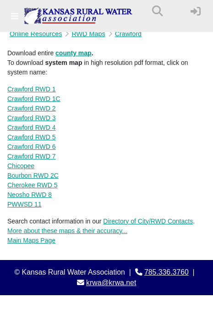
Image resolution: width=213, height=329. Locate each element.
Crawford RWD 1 (31, 89)
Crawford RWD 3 (31, 118)
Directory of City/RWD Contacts (148, 221)
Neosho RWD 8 (29, 194)
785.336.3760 (166, 272)
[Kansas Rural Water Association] (78, 16)
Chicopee (20, 166)
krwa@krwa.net (111, 283)
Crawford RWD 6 (31, 146)
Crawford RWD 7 (31, 156)
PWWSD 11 (24, 204)
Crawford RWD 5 (31, 137)
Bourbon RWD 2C (33, 175)
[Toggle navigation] (14, 16)
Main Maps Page (31, 240)
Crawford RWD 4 (31, 127)
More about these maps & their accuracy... (67, 230)
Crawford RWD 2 (31, 108)
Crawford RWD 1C (33, 98)
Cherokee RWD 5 (32, 185)
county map (73, 53)
